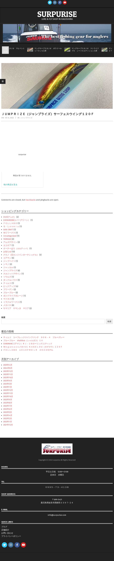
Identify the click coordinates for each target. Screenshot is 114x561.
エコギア (7, 245)
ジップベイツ (9, 261)
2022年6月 (7, 409)
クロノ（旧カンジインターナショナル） (21, 255)
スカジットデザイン (12, 273)
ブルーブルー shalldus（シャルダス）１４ (23, 340)
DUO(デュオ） (9, 217)
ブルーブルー (9, 292)
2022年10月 (8, 396)
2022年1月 (7, 421)
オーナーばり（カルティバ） (16, 248)
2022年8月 (7, 403)
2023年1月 (7, 387)
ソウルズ (7, 277)
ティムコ (7, 283)
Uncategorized (10, 236)
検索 (3, 317)
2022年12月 (8, 390)
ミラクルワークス (11, 302)
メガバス (7, 305)
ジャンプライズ (26, 118)
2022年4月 (7, 415)
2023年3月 (7, 384)
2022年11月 (8, 393)
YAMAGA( (7, 239)
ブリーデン (8, 289)
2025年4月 (7, 365)
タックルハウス (10, 280)
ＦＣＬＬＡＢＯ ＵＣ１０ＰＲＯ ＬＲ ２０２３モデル (28, 350)
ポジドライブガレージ (13, 296)
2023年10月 (8, 377)
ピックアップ (9, 286)
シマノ (6, 264)
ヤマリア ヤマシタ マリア (16, 308)
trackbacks (31, 200)
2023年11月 (8, 374)
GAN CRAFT (8, 229)
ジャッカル (8, 267)
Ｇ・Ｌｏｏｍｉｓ (11, 226)
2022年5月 (7, 412)
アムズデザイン (10, 242)
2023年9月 (7, 381)
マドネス (7, 299)
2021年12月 (8, 425)
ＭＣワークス (9, 233)
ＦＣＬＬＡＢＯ (10, 223)
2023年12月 (8, 371)
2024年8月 (7, 368)
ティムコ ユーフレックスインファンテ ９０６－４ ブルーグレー (33, 337)
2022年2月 (7, 418)
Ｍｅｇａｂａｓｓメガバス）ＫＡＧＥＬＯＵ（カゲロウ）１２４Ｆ (32, 347)
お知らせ (7, 251)
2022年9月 (7, 399)
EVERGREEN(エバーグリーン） (16, 220)
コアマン (7, 258)
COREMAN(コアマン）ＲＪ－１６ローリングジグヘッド (27, 343)
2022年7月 (7, 406)
